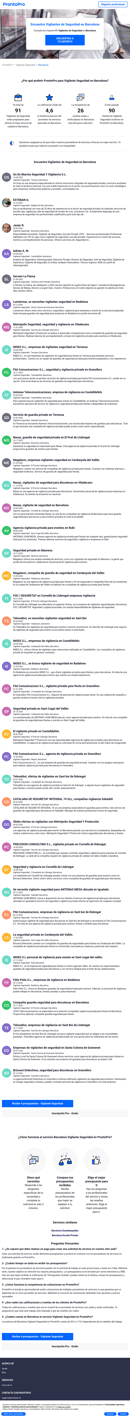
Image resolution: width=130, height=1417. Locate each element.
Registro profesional (113, 4)
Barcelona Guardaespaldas (65, 1230)
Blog (4, 1372)
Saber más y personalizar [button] (13, 1414)
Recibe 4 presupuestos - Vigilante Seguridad (37, 1103)
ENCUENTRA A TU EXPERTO (65, 40)
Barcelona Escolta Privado (65, 1235)
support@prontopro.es (11, 1398)
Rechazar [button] (110, 1414)
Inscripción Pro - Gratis (65, 1113)
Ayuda (4, 1368)
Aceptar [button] (123, 1414)
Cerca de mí (7, 1385)
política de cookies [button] (64, 1407)
